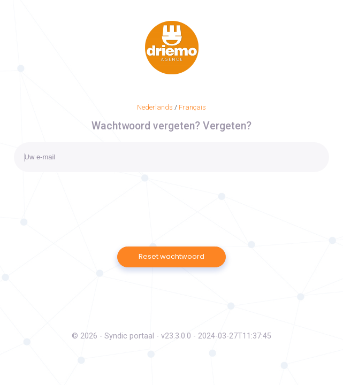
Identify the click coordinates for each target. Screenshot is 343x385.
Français (192, 107)
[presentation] (95, 198)
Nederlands (155, 107)
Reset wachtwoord (171, 256)
